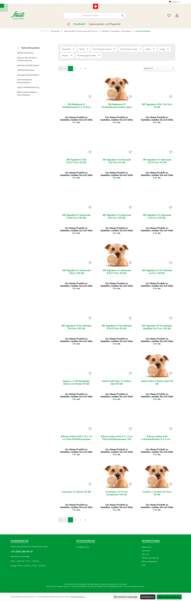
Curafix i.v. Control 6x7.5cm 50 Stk (157, 496)
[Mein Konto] (177, 15)
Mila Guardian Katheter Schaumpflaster (27, 93)
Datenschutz (146, 547)
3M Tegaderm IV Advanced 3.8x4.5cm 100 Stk (76, 217)
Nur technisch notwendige (125, 597)
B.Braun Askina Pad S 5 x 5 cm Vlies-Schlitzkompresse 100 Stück (117, 441)
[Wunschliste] (169, 15)
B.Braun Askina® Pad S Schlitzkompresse (27, 59)
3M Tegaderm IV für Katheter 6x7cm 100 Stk (157, 273)
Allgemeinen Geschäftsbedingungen (110, 586)
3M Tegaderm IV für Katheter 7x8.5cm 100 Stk (76, 329)
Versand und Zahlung (150, 558)
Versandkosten (95, 584)
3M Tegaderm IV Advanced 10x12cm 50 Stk (116, 161)
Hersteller (68, 49)
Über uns (145, 554)
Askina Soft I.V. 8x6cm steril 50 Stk (157, 385)
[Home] (70, 24)
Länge (164, 49)
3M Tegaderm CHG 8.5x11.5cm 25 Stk (76, 161)
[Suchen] (123, 15)
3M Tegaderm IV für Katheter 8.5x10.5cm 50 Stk (116, 329)
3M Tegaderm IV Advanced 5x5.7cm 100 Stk (116, 217)
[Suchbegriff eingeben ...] (91, 15)
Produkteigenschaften (88, 55)
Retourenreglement (149, 561)
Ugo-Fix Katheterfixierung (28, 87)
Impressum (146, 551)
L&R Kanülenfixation (25, 70)
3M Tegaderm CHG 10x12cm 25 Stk (157, 105)
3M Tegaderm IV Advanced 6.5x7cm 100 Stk (157, 217)
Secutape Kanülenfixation (28, 75)
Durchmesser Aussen (104, 49)
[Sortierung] (159, 68)
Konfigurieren (148, 597)
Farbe (150, 49)
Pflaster (67, 55)
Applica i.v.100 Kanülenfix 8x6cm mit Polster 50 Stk (76, 385)
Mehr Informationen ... (78, 597)
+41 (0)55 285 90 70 (22, 551)
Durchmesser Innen (130, 49)
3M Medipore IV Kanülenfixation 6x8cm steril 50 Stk (116, 105)
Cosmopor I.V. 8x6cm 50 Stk (76, 495)
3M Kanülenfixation (25, 53)
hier (74, 122)
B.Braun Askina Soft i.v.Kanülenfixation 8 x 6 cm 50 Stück (157, 441)
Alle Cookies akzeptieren (169, 597)
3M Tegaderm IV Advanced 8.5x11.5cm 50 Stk (116, 273)
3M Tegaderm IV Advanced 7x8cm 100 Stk (76, 273)
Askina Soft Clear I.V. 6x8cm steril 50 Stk (116, 385)
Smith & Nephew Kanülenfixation (24, 81)
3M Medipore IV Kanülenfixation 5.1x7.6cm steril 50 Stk (76, 105)
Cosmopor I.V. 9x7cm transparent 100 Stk (116, 496)
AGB (143, 565)
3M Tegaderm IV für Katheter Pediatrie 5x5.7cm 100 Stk (157, 329)
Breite (84, 49)
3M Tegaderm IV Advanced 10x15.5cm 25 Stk (157, 161)
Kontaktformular (82, 547)
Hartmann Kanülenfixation (28, 65)
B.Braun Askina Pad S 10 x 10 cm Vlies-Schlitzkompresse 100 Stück (76, 441)
